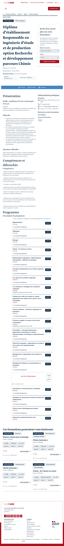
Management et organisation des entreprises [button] (27, 354)
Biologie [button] (15, 240)
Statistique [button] (16, 231)
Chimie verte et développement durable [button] (25, 408)
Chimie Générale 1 (10, 468)
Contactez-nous (54, 8)
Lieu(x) (42, 54)
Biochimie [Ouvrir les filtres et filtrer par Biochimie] (18, 433)
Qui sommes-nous (9, 519)
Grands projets (8, 529)
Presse (28, 521)
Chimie (25, 14)
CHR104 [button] (15, 279)
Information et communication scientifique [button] (26, 388)
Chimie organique (33, 14)
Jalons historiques (8, 521)
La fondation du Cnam (10, 524)
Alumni (6, 526)
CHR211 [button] (15, 401)
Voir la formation (24, 451)
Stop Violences (31, 534)
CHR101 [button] (15, 271)
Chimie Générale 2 (40, 440)
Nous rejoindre (30, 522)
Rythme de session (45, 48)
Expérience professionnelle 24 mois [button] (24, 417)
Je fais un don (7, 527)
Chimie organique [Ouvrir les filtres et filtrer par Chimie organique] (20, 20)
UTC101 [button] (15, 262)
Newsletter (57, 539)
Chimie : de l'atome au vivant (44, 471)
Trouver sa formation (11, 14)
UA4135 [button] (15, 419)
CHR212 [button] (15, 410)
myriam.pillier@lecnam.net (51, 106)
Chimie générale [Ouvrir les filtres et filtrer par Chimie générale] (49, 433)
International (30, 533)
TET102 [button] (15, 367)
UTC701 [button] (15, 242)
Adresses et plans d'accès (33, 526)
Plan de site (30, 536)
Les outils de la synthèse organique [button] (24, 278)
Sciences (20, 14)
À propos (29, 519)
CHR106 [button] (15, 347)
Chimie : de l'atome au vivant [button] (22, 249)
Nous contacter (31, 524)
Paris (40, 120)
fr (3, 14)
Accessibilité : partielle (47, 539)
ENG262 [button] (15, 390)
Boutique (29, 527)
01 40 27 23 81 (46, 104)
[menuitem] (24, 3)
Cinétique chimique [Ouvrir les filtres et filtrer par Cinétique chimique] (39, 436)
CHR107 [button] (15, 302)
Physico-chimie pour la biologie (16, 437)
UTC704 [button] (15, 224)
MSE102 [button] (15, 356)
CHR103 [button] (15, 336)
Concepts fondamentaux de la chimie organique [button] (28, 269)
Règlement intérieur (15, 539)
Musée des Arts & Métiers (33, 529)
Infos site (6, 539)
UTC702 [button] (15, 251)
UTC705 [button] (15, 233)
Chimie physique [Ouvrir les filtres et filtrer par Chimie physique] (8, 20)
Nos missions (7, 522)
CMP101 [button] (15, 313)
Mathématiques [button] (18, 222)
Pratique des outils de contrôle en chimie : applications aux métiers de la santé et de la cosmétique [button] (27, 298)
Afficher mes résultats (49, 61)
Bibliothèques (30, 531)
